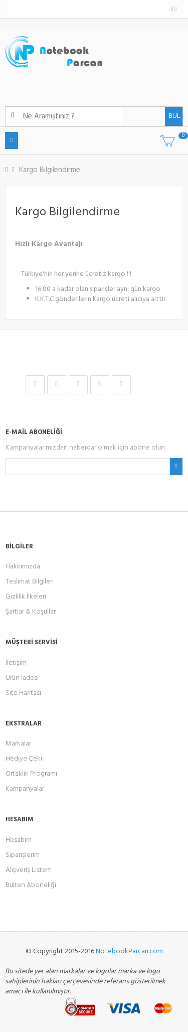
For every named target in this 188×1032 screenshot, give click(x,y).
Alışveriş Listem (29, 870)
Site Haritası (23, 693)
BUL (172, 116)
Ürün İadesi (22, 678)
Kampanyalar (25, 789)
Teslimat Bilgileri (30, 581)
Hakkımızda (23, 566)
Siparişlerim (23, 855)
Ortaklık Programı (31, 774)
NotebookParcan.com (129, 951)
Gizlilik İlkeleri (26, 597)
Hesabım (19, 840)
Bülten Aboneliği (31, 885)
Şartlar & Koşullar (31, 612)
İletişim (16, 663)
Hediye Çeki (24, 759)
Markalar (18, 744)
